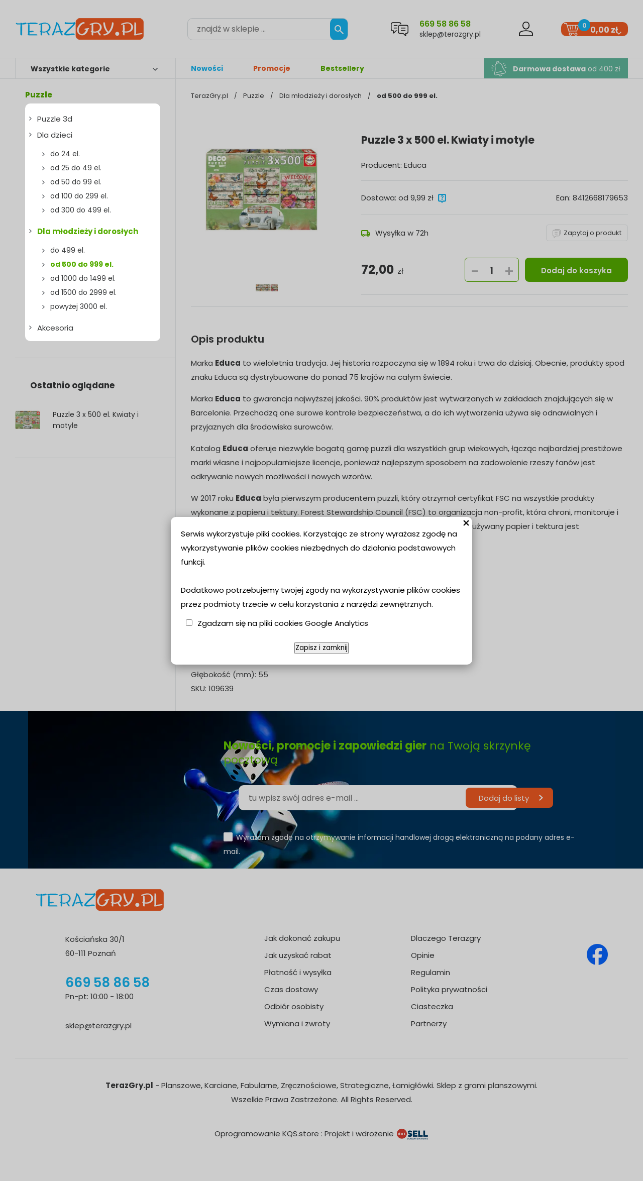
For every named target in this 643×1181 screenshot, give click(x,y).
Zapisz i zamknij (321, 648)
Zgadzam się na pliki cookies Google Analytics (282, 623)
